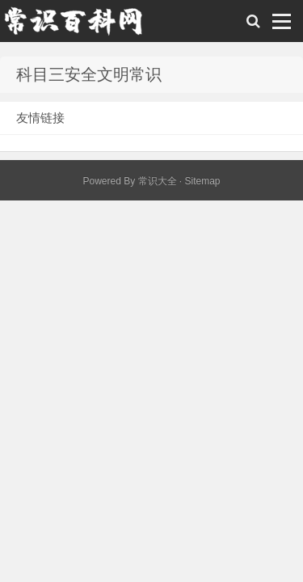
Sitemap (203, 181)
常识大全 (157, 181)
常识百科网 (81, 25)
